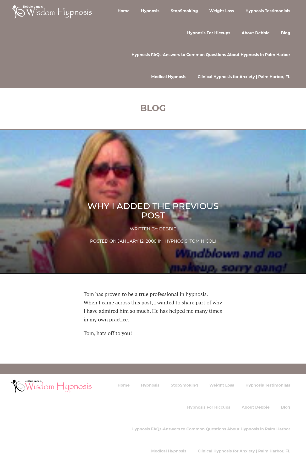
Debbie (167, 229)
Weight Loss (221, 11)
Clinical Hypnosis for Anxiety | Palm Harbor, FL (244, 76)
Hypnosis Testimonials (268, 11)
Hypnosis (150, 11)
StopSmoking (184, 11)
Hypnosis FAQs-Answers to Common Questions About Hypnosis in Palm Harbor (210, 54)
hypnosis (175, 241)
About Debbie (256, 33)
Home (124, 11)
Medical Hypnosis (168, 76)
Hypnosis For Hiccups (208, 33)
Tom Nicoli (203, 241)
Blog (285, 33)
